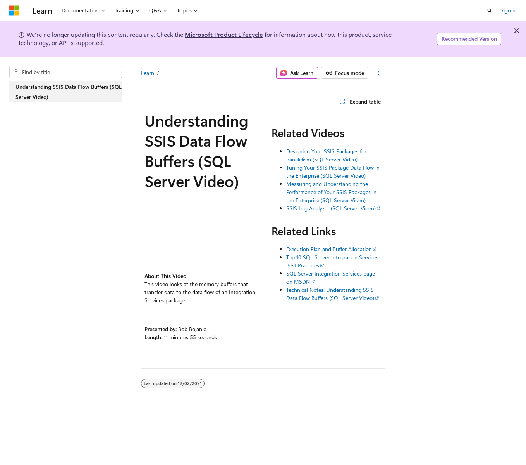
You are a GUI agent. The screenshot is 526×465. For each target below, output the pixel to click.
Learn (147, 72)
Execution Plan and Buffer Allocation (329, 249)
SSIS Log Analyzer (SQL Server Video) (331, 208)
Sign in (508, 10)
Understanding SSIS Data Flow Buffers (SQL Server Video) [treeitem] (68, 92)
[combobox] (65, 72)
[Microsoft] (14, 10)
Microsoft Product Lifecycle (224, 34)
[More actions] (378, 73)
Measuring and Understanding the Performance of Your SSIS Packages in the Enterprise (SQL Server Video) (331, 192)
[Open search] (489, 10)
